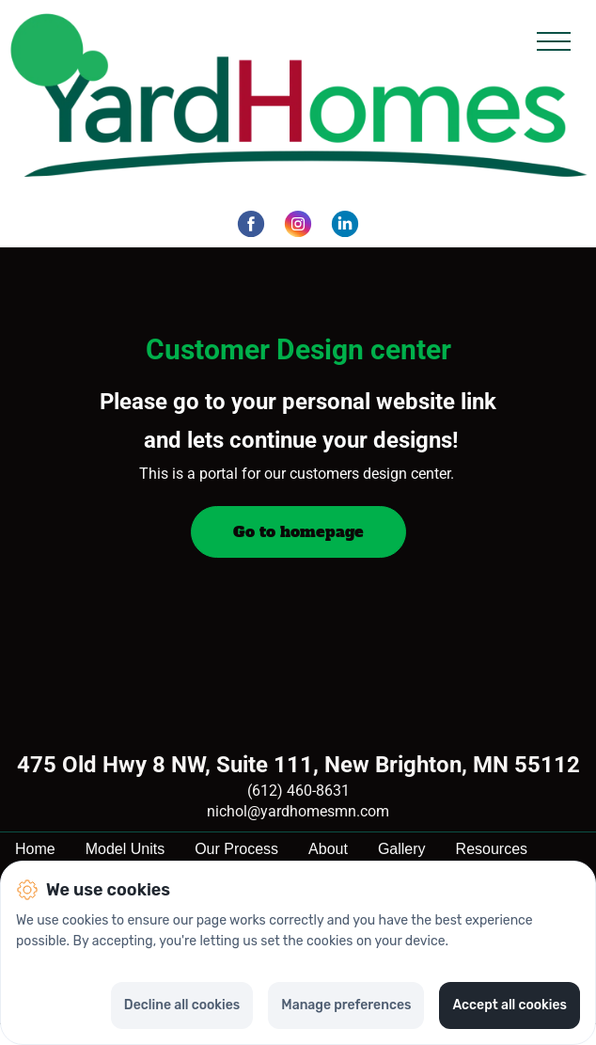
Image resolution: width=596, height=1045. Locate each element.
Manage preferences (346, 1005)
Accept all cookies (509, 1005)
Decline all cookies (182, 1005)
